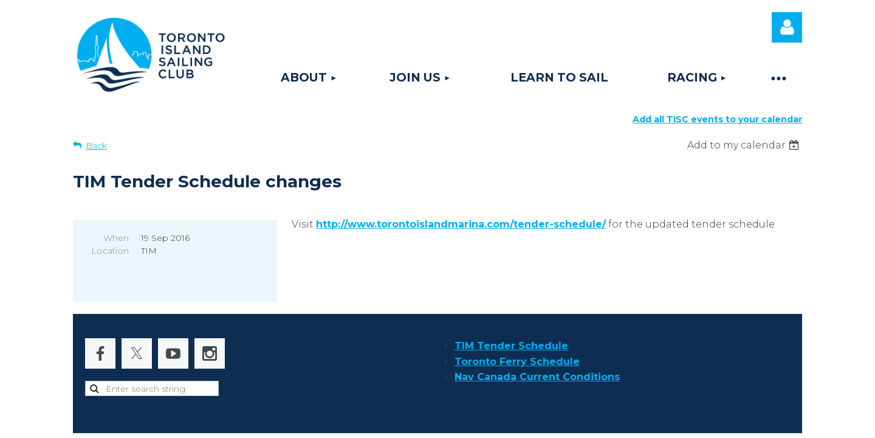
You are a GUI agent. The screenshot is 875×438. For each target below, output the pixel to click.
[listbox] (744, 145)
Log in (787, 27)
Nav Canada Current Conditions (537, 345)
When (116, 237)
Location (110, 250)
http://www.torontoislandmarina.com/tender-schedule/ (461, 224)
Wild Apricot (652, 422)
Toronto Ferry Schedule (517, 330)
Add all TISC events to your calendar (717, 119)
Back (96, 145)
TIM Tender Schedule (511, 314)
